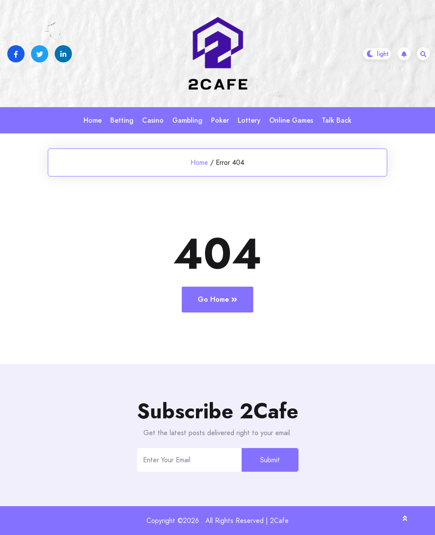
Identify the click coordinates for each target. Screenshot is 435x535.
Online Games (291, 120)
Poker (220, 120)
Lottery (249, 120)
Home (93, 120)
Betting (122, 120)
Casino (153, 120)
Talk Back (336, 120)
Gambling (187, 120)
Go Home (217, 299)
